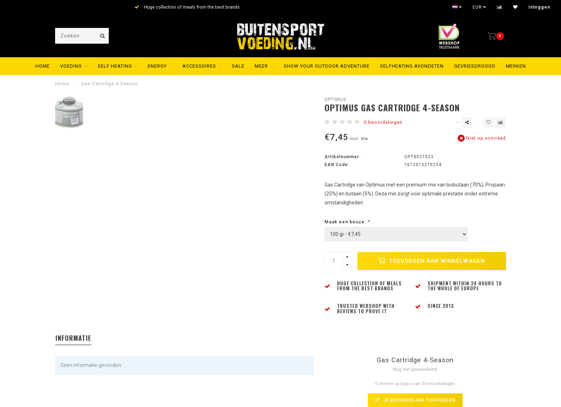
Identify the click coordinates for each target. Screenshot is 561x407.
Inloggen (539, 7)
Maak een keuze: (347, 221)
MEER (261, 66)
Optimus (335, 99)
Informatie (73, 338)
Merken (516, 66)
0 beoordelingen (383, 122)
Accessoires (199, 66)
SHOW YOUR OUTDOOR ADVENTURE (327, 66)
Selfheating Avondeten (412, 66)
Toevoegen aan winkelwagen (431, 260)
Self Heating (115, 66)
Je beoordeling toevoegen (415, 400)
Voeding (71, 66)
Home (42, 66)
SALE (238, 66)
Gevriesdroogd (475, 66)
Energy (157, 66)
